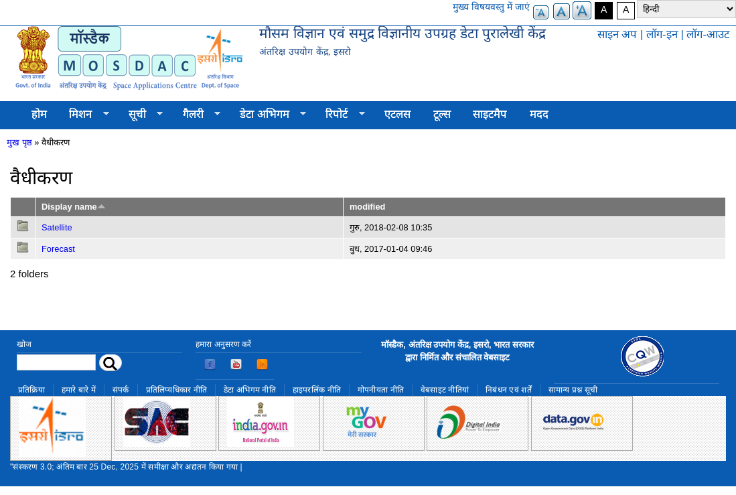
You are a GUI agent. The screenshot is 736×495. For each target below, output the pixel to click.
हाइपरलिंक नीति (317, 390)
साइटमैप (490, 114)
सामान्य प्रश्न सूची (573, 390)
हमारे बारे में (79, 390)
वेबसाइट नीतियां (445, 390)
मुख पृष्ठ (19, 142)
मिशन (83, 114)
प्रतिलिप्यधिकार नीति (177, 390)
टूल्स (442, 114)
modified (367, 207)
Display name (74, 207)
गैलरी (195, 114)
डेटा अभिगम (267, 114)
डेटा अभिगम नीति (250, 390)
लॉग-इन (662, 34)
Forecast (58, 249)
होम (39, 114)
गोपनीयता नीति (381, 390)
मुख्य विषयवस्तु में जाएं (491, 6)
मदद (539, 114)
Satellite (57, 227)
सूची (140, 114)
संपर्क (121, 390)
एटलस (397, 114)
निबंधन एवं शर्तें (509, 390)
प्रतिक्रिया (31, 390)
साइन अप (617, 34)
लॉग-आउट (707, 34)
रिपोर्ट (340, 114)
